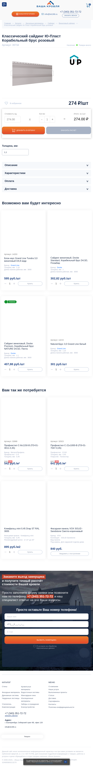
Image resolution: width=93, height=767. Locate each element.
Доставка (52, 698)
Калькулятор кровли (25, 14)
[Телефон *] (47, 624)
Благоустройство (28, 707)
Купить (30, 284)
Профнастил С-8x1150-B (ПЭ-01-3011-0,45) (21, 446)
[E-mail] (47, 632)
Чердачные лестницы (10, 698)
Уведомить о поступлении (69, 554)
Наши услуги (54, 690)
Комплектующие (8, 707)
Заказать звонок (70, 15)
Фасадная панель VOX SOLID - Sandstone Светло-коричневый (67, 530)
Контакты (52, 704)
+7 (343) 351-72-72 (70, 11)
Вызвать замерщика (46, 640)
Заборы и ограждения (30, 704)
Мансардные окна (28, 696)
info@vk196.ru (51, 14)
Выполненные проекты (58, 693)
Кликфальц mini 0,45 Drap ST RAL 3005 (21, 530)
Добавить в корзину (24, 130)
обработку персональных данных (46, 647)
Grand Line (15, 265)
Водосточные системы (30, 693)
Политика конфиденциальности (61, 707)
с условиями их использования (49, 762)
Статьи (51, 696)
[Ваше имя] (47, 617)
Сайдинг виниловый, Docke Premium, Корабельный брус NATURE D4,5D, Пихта (19, 346)
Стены (4, 687)
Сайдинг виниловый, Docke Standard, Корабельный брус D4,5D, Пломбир (69, 260)
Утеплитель (6, 704)
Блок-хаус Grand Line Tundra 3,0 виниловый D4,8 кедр (20, 259)
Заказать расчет (69, 130)
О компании (53, 687)
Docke (59, 268)
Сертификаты (54, 701)
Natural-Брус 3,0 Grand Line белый (68, 344)
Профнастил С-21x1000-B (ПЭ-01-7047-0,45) (68, 446)
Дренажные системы (10, 696)
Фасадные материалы (11, 693)
